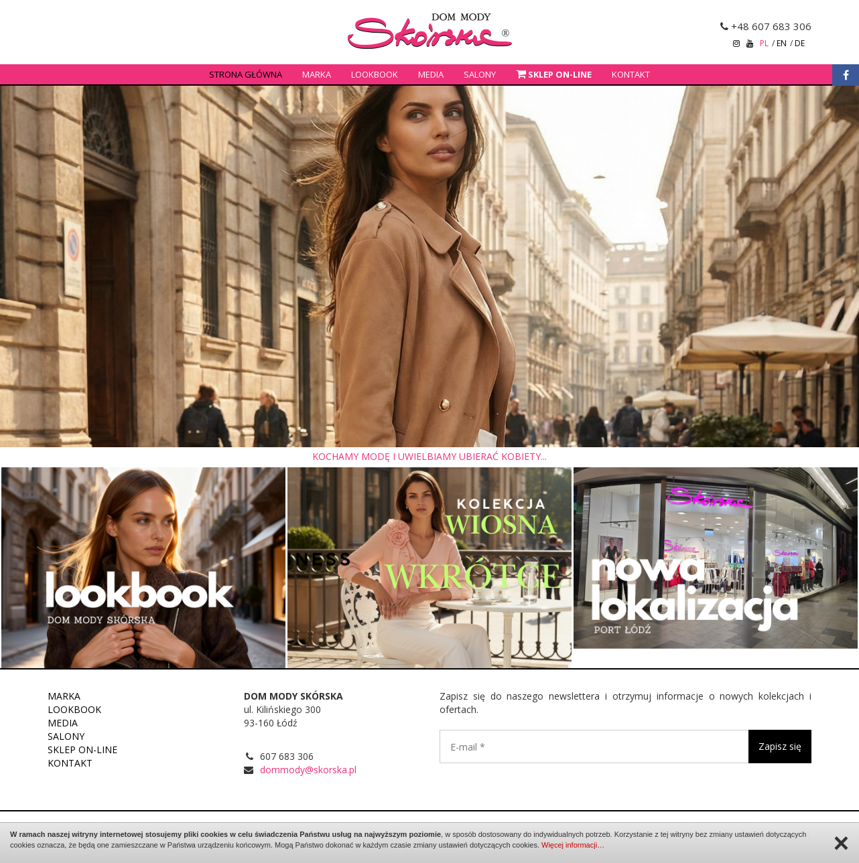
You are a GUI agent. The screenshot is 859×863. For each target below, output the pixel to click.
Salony (480, 74)
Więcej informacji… (572, 845)
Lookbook (374, 74)
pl (764, 43)
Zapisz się (779, 746)
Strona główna (245, 74)
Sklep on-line (82, 749)
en (782, 43)
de (800, 43)
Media (431, 74)
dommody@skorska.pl (308, 769)
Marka (316, 74)
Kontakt (631, 74)
